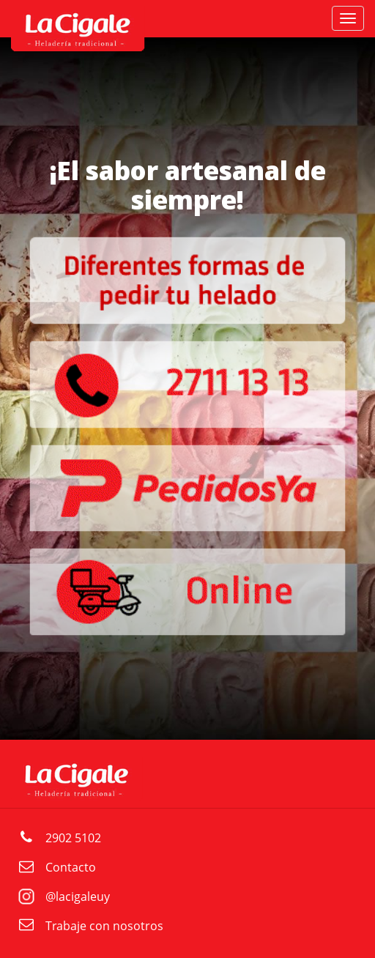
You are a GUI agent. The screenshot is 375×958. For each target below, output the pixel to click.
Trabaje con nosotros (104, 926)
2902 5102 (73, 838)
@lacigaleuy (77, 896)
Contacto (70, 867)
